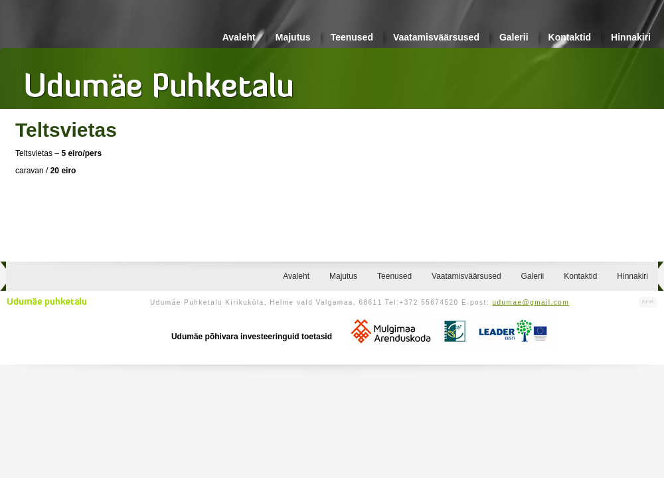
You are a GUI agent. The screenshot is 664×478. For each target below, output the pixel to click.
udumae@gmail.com (530, 302)
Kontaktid (570, 37)
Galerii (514, 37)
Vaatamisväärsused (436, 37)
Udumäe (159, 80)
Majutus (293, 37)
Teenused (352, 37)
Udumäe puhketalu (47, 302)
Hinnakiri (631, 37)
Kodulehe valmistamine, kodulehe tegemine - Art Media (648, 302)
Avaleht (239, 37)
